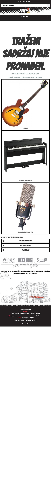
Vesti (37, 316)
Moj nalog (25, 250)
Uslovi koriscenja (19, 320)
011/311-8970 (25, 1)
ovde (34, 264)
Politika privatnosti (31, 320)
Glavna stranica (25, 245)
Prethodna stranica (25, 241)
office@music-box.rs (28, 317)
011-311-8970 (14, 316)
